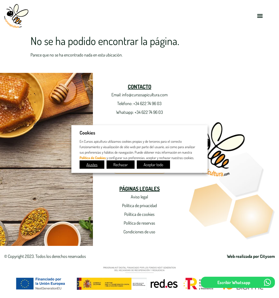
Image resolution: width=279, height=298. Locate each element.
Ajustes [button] (92, 164)
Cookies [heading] (87, 133)
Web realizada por (251, 256)
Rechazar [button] (120, 164)
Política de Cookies (93, 157)
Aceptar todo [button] (153, 164)
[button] (260, 15)
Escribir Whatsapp (233, 282)
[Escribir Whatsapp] (267, 282)
